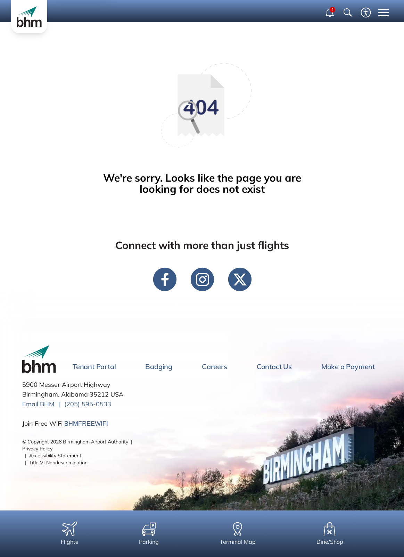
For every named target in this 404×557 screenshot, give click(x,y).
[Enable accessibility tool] (365, 12)
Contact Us (274, 366)
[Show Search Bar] (347, 12)
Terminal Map (238, 533)
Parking (149, 533)
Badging (158, 366)
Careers (214, 366)
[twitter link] (240, 279)
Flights (69, 533)
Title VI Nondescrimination (58, 462)
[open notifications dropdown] (330, 12)
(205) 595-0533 (87, 404)
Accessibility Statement (55, 455)
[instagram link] (202, 279)
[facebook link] (165, 279)
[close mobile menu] (383, 12)
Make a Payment (348, 366)
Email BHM (38, 404)
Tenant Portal (94, 366)
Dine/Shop (329, 533)
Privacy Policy (37, 449)
